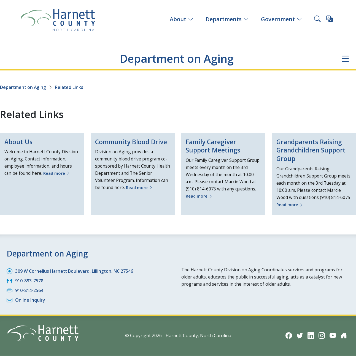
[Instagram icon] (322, 335)
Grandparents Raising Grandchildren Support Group (313, 150)
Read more (58, 173)
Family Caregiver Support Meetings (214, 146)
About (181, 19)
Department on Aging (177, 58)
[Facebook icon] (288, 335)
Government (281, 19)
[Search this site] (317, 19)
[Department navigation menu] (345, 58)
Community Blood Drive (123, 146)
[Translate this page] (329, 20)
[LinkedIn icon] (311, 335)
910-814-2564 (29, 290)
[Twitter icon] (299, 335)
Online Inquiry (30, 300)
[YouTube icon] (333, 335)
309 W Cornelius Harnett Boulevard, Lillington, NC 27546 (74, 271)
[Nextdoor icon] (344, 335)
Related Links (70, 87)
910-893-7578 (29, 281)
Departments (227, 19)
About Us (19, 141)
